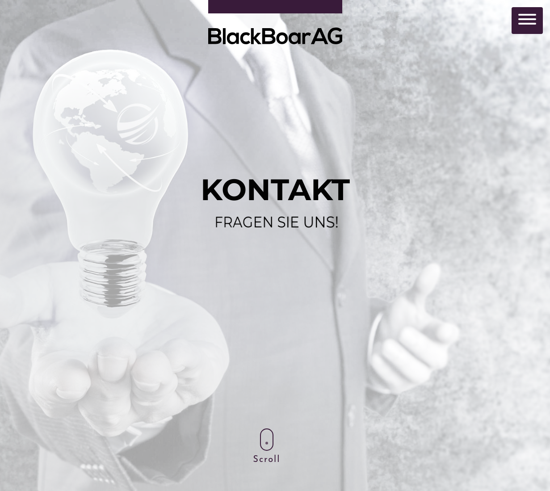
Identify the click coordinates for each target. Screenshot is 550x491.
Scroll (266, 446)
